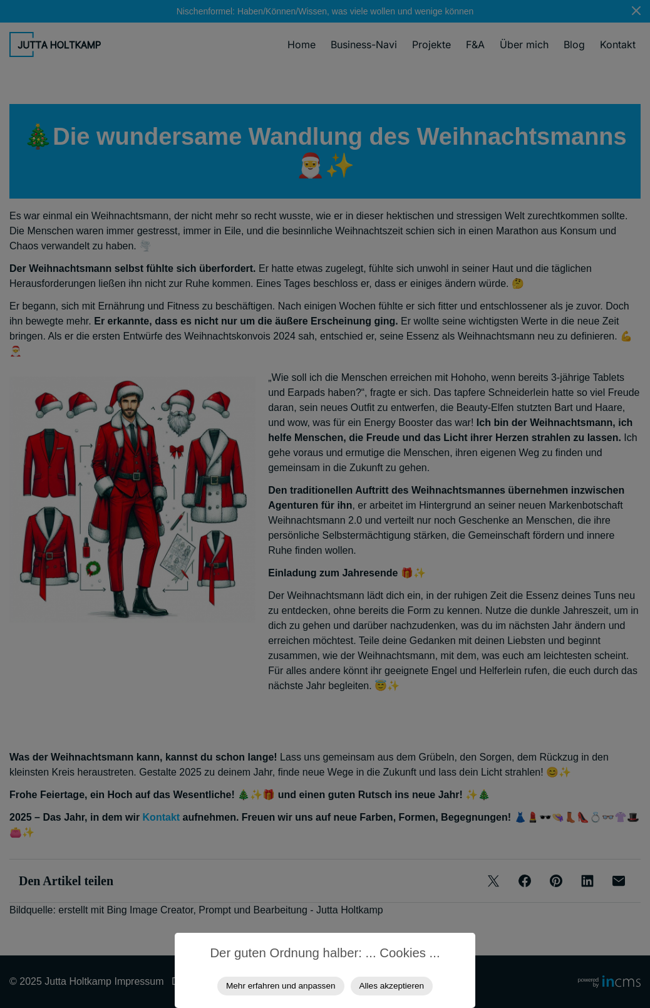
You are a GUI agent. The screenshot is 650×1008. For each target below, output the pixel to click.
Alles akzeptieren (392, 985)
